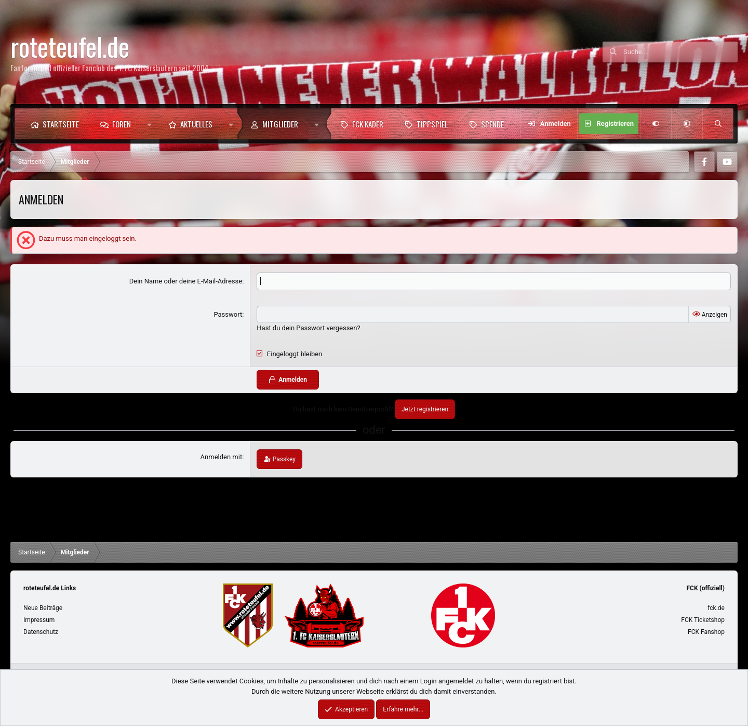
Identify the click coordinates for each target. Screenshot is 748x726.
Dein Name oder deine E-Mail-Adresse (185, 281)
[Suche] (680, 52)
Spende (492, 123)
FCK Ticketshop (703, 620)
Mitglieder (280, 123)
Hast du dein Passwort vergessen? (308, 328)
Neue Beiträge (42, 608)
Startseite (61, 123)
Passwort (227, 314)
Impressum (39, 620)
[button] (149, 123)
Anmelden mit (222, 457)
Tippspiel (432, 123)
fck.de (716, 608)
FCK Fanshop (706, 632)
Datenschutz (40, 632)
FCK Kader (367, 123)
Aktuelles (196, 123)
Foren (121, 123)
